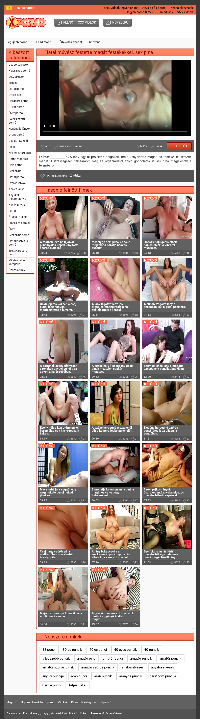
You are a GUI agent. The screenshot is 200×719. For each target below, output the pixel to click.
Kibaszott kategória (83, 702)
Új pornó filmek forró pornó (37, 702)
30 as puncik (72, 650)
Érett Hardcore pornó (18, 252)
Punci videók (30, 713)
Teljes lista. (77, 685)
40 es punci (98, 650)
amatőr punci (113, 658)
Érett (12, 229)
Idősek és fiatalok (19, 222)
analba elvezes (133, 667)
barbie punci (51, 685)
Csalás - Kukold (18, 140)
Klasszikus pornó (19, 70)
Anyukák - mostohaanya (17, 196)
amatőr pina (86, 658)
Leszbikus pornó (19, 235)
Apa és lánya (17, 189)
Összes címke (17, 270)
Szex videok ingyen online (121, 8)
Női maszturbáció (20, 152)
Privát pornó (16, 107)
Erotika (13, 82)
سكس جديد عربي (46, 713)
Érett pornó (16, 113)
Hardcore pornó (18, 100)
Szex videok (185, 12)
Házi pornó (15, 165)
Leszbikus (15, 171)
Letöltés (179, 146)
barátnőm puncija (162, 676)
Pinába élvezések (181, 8)
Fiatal (12, 210)
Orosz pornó (16, 134)
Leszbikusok (16, 76)
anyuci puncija (53, 676)
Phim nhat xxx (15, 713)
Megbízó (11, 702)
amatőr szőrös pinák (58, 667)
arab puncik (103, 676)
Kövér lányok (17, 204)
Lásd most (43, 42)
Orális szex (15, 94)
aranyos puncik (130, 676)
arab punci (79, 676)
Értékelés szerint (70, 42)
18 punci (48, 650)
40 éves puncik (125, 650)
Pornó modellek (18, 158)
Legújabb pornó (16, 42)
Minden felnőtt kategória (18, 262)
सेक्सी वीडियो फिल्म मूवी (66, 713)
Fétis (12, 146)
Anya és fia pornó (154, 8)
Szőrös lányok (17, 183)
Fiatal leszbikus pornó (18, 242)
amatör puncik (170, 658)
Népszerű (105, 702)
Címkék (62, 702)
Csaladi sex (165, 12)
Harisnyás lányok (19, 128)
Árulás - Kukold (18, 216)
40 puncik (151, 650)
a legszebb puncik (56, 658)
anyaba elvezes (162, 667)
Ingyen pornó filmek (140, 12)
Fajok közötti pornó (17, 120)
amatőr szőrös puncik (97, 667)
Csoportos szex (18, 64)
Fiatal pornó (16, 88)
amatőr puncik (141, 658)
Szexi (85, 713)
